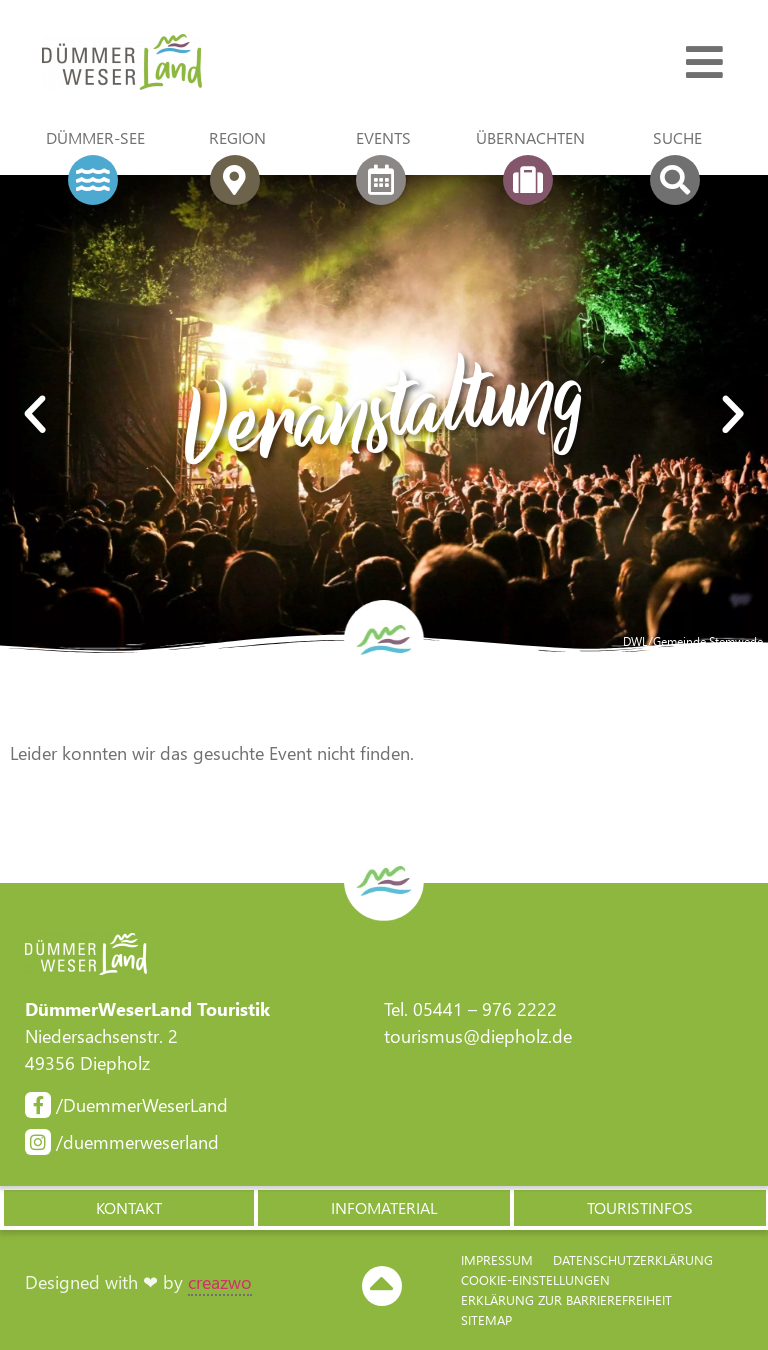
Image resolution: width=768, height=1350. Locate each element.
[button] (35, 415)
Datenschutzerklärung (633, 1259)
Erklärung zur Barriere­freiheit (566, 1299)
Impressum (497, 1259)
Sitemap (486, 1319)
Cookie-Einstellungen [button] (535, 1279)
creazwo (220, 1282)
